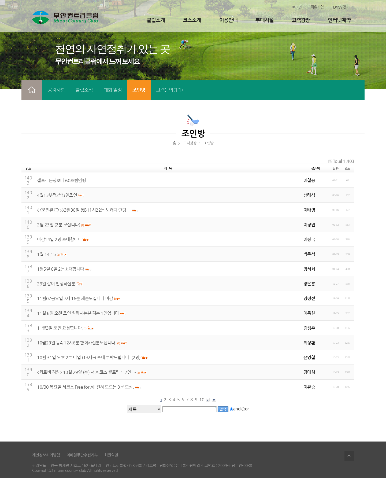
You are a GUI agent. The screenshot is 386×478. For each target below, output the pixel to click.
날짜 (335, 168)
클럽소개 (156, 20)
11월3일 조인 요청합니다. (60, 327)
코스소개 (192, 20)
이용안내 (228, 20)
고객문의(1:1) (169, 90)
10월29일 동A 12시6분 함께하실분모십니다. (76, 342)
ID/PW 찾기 (341, 7)
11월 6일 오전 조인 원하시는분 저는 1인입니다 (78, 313)
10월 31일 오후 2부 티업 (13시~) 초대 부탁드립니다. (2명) (89, 357)
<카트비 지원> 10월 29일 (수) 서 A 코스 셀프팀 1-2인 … (86, 372)
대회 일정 (112, 90)
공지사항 (56, 90)
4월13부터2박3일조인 (57, 195)
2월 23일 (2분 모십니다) (58, 224)
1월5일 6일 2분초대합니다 (60, 268)
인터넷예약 (339, 20)
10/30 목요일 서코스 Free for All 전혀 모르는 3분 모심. (85, 386)
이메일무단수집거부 (82, 455)
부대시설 (264, 20)
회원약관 (111, 455)
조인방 (138, 90)
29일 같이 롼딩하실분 (56, 283)
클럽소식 (84, 90)
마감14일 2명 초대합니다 (59, 239)
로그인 (297, 7)
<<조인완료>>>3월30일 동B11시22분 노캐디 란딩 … (84, 209)
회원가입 (317, 7)
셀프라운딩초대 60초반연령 (61, 180)
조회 (347, 168)
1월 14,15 (46, 254)
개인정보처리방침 (46, 455)
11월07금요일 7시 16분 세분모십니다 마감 (75, 298)
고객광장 (301, 20)
